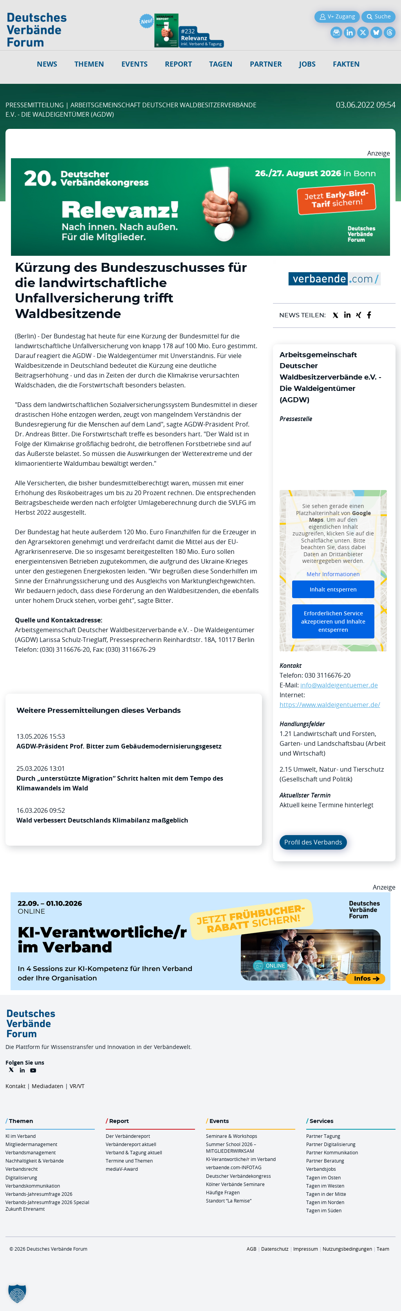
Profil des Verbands (313, 842)
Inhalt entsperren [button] (333, 589)
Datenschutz (275, 1249)
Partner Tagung (323, 1136)
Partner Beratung (325, 1160)
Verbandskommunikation (32, 1186)
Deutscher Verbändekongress (238, 1176)
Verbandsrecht (21, 1169)
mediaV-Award (122, 1169)
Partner (266, 64)
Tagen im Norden (325, 1202)
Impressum (305, 1249)
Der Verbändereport (128, 1136)
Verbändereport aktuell (131, 1144)
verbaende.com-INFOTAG (234, 1167)
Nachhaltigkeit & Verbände (34, 1160)
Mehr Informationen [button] (333, 574)
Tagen (221, 64)
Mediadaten (47, 1086)
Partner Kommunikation (332, 1152)
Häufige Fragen (223, 1192)
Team (383, 1249)
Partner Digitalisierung (331, 1144)
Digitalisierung (21, 1177)
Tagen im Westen (325, 1186)
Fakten (346, 64)
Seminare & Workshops (231, 1136)
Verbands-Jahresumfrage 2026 (38, 1194)
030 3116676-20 (327, 675)
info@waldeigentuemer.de (339, 685)
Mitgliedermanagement (31, 1144)
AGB (251, 1249)
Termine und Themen (129, 1160)
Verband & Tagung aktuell (134, 1152)
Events (134, 64)
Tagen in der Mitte (326, 1194)
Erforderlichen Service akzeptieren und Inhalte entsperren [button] (333, 622)
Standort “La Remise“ (228, 1200)
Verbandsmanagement (30, 1152)
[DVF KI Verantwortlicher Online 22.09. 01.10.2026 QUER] (200, 897)
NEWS (47, 64)
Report (178, 64)
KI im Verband (20, 1136)
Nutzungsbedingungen (347, 1249)
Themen (89, 64)
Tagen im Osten (323, 1177)
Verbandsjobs (321, 1169)
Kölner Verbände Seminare (235, 1184)
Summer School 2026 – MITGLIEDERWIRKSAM (231, 1147)
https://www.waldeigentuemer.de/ (330, 704)
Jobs (307, 64)
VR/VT (77, 1086)
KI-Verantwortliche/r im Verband (241, 1159)
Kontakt (15, 1086)
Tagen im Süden (323, 1210)
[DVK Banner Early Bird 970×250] (200, 163)
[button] (17, 1294)
